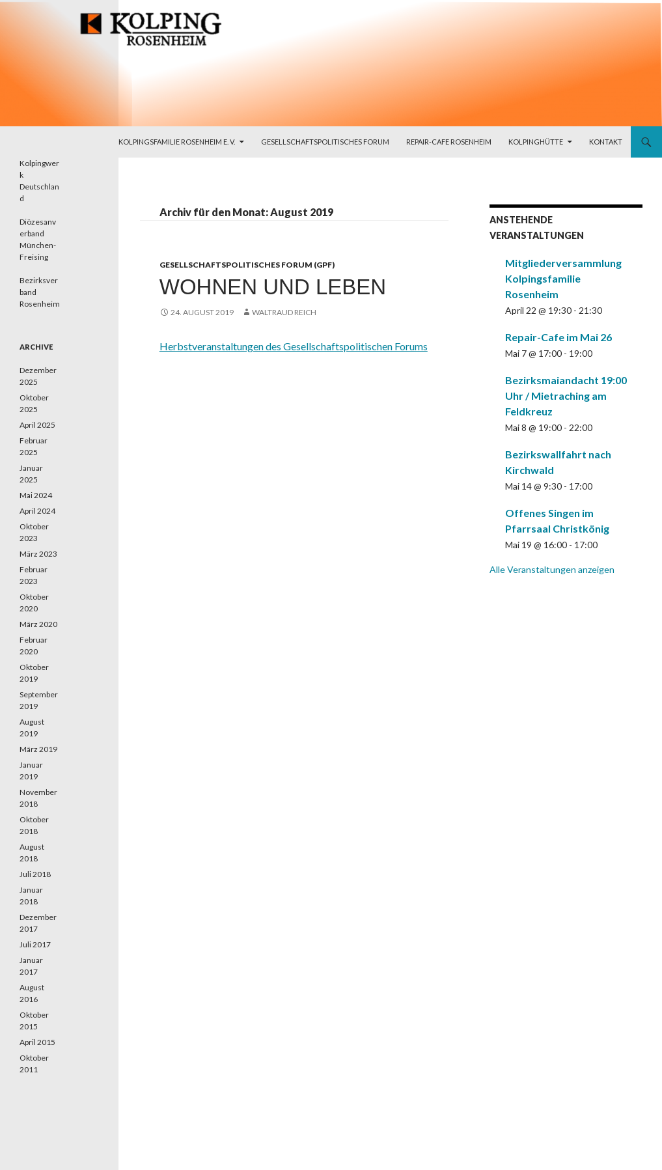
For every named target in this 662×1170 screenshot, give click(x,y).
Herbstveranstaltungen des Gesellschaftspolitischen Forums (293, 346)
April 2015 (37, 1042)
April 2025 (37, 425)
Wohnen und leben (272, 287)
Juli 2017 (35, 944)
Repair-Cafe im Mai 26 (558, 337)
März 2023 (38, 554)
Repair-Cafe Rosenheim (448, 141)
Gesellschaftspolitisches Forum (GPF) (247, 265)
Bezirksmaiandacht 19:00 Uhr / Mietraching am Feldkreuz (566, 395)
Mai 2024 (36, 495)
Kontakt (605, 141)
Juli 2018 (35, 874)
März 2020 (38, 624)
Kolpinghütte (535, 141)
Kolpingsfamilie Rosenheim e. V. (176, 141)
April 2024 (37, 511)
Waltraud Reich (284, 312)
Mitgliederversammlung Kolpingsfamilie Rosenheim (563, 278)
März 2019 (38, 749)
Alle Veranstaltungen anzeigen (552, 569)
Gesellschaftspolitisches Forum (325, 141)
